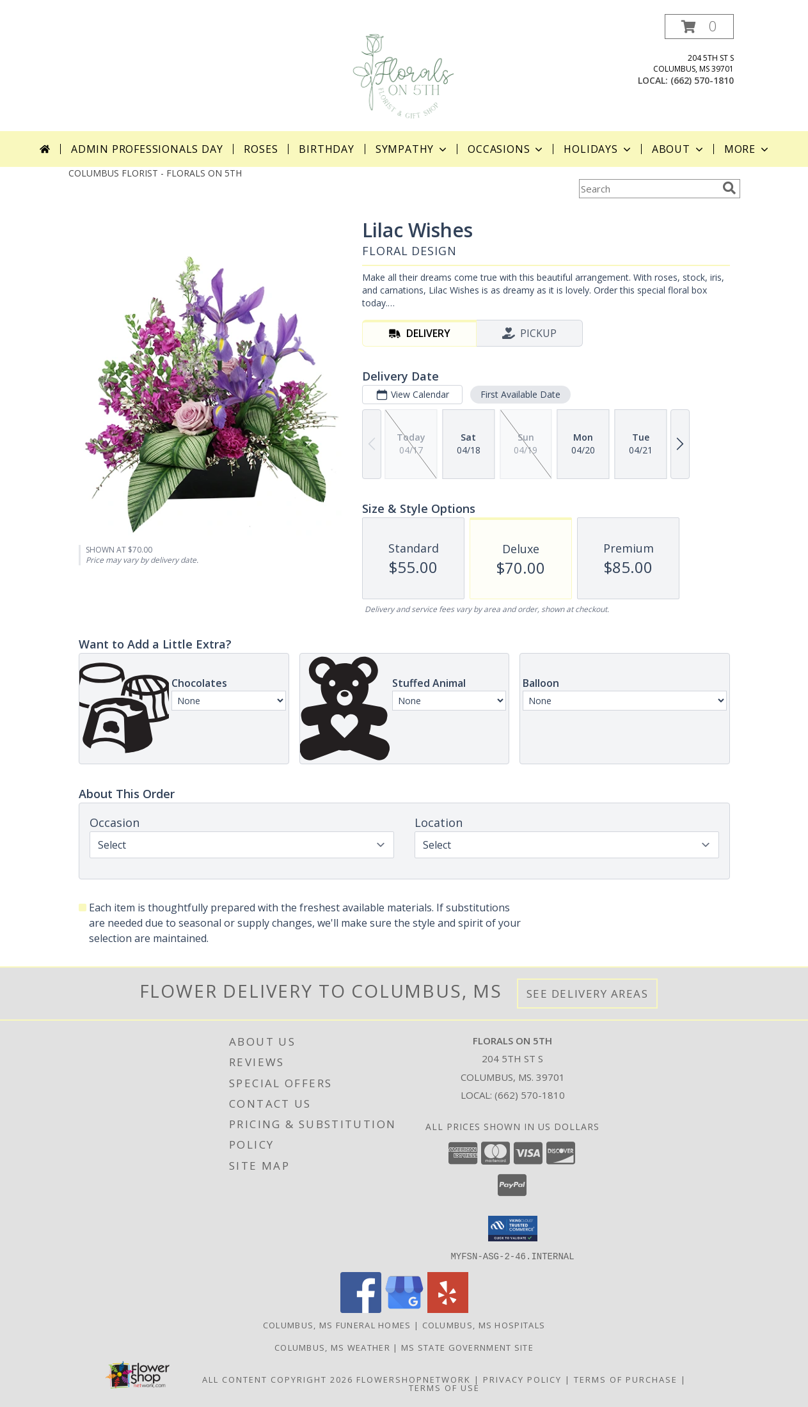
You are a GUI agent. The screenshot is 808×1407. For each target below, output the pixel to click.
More (747, 149)
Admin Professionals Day (147, 149)
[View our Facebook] (360, 1309)
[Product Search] (648, 189)
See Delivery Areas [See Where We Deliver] (588, 993)
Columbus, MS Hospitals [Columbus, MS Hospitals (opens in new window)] (484, 1324)
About (679, 149)
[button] (699, 26)
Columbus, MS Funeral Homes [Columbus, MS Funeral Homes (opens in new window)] (337, 1324)
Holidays (598, 149)
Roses (261, 149)
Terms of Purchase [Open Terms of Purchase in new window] (625, 1379)
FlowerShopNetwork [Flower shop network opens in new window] (413, 1379)
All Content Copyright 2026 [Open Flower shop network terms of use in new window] (277, 1379)
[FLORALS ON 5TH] (405, 73)
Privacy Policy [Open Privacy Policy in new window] (522, 1379)
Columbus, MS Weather (332, 1347)
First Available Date (520, 394)
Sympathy (412, 149)
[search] (729, 188)
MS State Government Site (467, 1347)
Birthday (326, 149)
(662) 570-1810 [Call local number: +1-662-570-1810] (702, 80)
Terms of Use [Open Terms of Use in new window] (444, 1387)
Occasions (506, 149)
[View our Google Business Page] (404, 1309)
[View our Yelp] (447, 1309)
